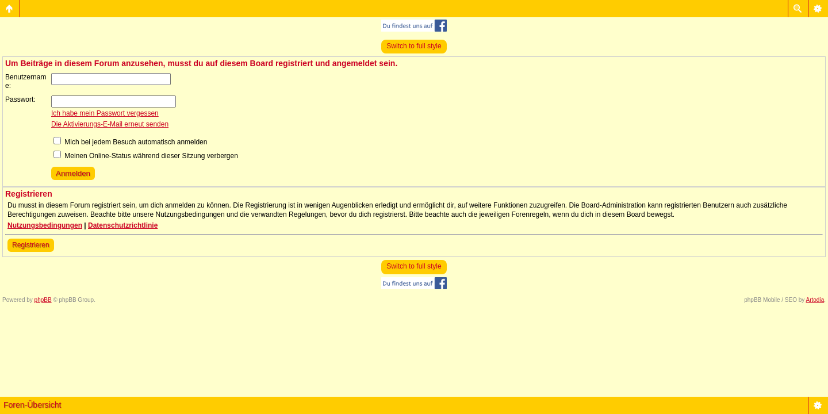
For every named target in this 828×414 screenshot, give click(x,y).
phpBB (43, 300)
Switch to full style (413, 46)
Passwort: (20, 99)
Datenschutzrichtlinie (123, 225)
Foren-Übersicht (32, 404)
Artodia (815, 300)
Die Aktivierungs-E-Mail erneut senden (109, 124)
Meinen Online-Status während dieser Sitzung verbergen (145, 156)
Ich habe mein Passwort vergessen (105, 113)
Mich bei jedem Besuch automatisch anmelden (130, 142)
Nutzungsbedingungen (44, 225)
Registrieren (30, 245)
